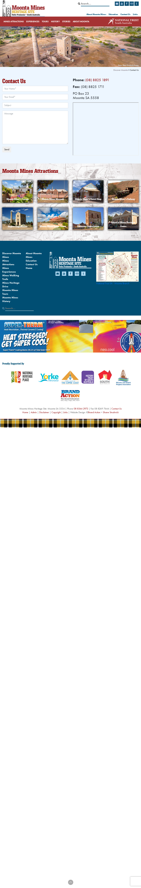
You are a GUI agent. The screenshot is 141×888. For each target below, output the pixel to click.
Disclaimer (44, 412)
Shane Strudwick (111, 412)
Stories (66, 21)
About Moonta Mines (96, 14)
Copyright (56, 412)
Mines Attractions (14, 21)
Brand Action (94, 412)
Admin (34, 412)
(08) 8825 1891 (97, 80)
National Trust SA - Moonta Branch (112, 283)
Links (135, 14)
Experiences (32, 21)
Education (113, 14)
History (55, 21)
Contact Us (125, 14)
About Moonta (81, 21)
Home (29, 268)
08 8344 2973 (81, 408)
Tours (45, 21)
